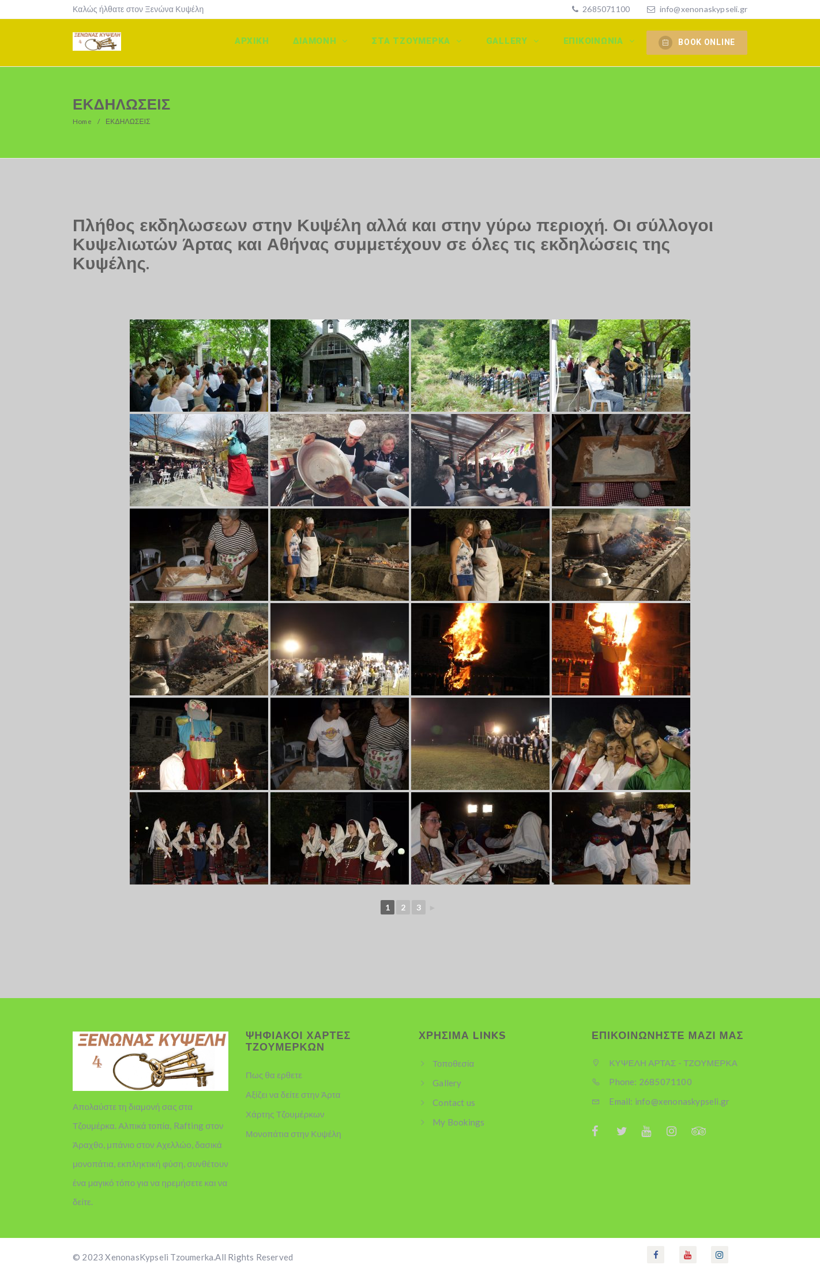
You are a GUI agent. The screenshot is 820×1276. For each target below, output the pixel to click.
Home (83, 121)
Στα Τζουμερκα (416, 42)
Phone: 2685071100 (642, 1081)
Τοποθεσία (453, 1063)
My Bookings (458, 1122)
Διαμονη (321, 42)
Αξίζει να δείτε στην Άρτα (293, 1094)
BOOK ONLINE (697, 43)
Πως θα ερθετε (274, 1075)
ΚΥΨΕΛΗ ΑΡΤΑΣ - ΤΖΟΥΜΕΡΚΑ (665, 1062)
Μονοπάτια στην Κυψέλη (293, 1133)
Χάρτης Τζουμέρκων (285, 1114)
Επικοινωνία (595, 42)
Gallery (510, 42)
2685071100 (605, 9)
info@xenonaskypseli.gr (703, 9)
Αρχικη (257, 42)
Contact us (453, 1102)
